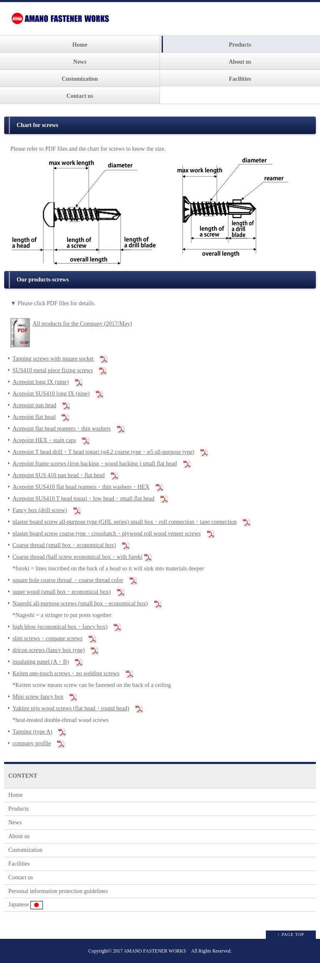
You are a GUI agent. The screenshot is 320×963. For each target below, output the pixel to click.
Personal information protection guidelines (58, 891)
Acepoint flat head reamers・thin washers (61, 429)
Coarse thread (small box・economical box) (64, 545)
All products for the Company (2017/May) (82, 324)
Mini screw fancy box (37, 697)
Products (240, 45)
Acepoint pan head (34, 405)
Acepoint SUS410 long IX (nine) (51, 394)
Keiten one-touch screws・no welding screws (66, 673)
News (80, 62)
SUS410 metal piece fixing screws (52, 370)
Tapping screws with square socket (53, 359)
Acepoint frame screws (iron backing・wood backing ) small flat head (94, 463)
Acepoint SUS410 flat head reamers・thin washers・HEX (81, 487)
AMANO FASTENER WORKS (155, 951)
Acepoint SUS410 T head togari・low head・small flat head (83, 498)
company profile (31, 743)
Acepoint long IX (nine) (40, 382)
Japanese (25, 905)
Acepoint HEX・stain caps (44, 440)
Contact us (79, 96)
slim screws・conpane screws (47, 638)
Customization (80, 79)
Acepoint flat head (33, 417)
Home (80, 45)
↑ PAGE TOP (291, 934)
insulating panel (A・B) (40, 662)
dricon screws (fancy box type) (48, 650)
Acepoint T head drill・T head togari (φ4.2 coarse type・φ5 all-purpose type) (103, 452)
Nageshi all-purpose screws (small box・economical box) (80, 603)
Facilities (240, 79)
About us (240, 62)
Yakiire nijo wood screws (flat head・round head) (70, 708)
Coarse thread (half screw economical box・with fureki (77, 557)
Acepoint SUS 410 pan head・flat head (58, 475)
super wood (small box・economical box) (61, 592)
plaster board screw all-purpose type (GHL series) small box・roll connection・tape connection (124, 522)
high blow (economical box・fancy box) (60, 627)
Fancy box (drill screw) (39, 510)
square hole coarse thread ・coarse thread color (67, 580)
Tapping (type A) (32, 732)
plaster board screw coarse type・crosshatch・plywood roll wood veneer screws (106, 533)
